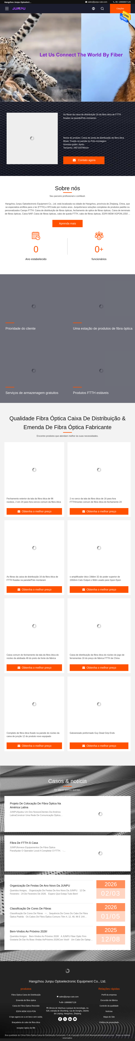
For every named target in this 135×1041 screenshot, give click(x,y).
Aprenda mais (67, 223)
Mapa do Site (109, 1017)
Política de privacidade (109, 1022)
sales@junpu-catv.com (96, 2)
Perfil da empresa (109, 995)
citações (120, 8)
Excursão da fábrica (109, 1000)
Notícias (109, 1011)
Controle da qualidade (109, 1006)
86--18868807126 (122, 2)
